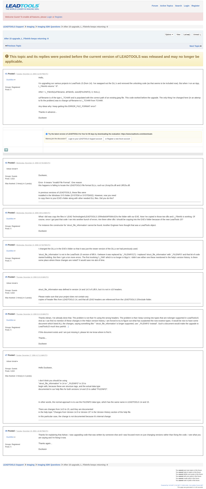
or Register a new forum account (117, 139)
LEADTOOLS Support (13, 27)
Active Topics (167, 6)
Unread (197, 35)
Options (169, 35)
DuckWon (10, 80)
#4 (6, 245)
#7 (6, 355)
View (178, 35)
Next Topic (195, 46)
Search (178, 6)
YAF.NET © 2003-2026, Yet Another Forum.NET (189, 485)
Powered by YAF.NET (167, 485)
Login (187, 6)
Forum (155, 6)
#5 (6, 277)
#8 (6, 431)
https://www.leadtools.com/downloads (136, 134)
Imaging (30, 27)
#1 (6, 74)
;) (68, 326)
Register (196, 6)
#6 (6, 314)
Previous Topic (14, 46)
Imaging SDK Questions (49, 27)
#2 (6, 163)
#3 (6, 213)
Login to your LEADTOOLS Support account (85, 139)
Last (187, 35)
